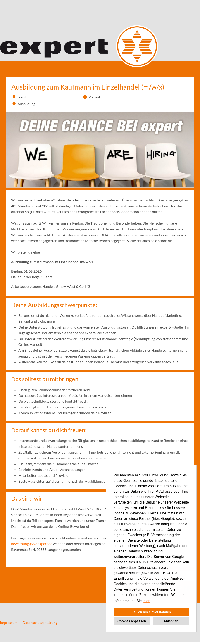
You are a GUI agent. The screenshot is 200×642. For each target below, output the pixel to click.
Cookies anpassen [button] (131, 621)
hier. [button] (146, 601)
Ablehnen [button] (171, 621)
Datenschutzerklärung (40, 622)
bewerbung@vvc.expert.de (31, 543)
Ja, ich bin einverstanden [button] (151, 612)
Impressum (8, 622)
